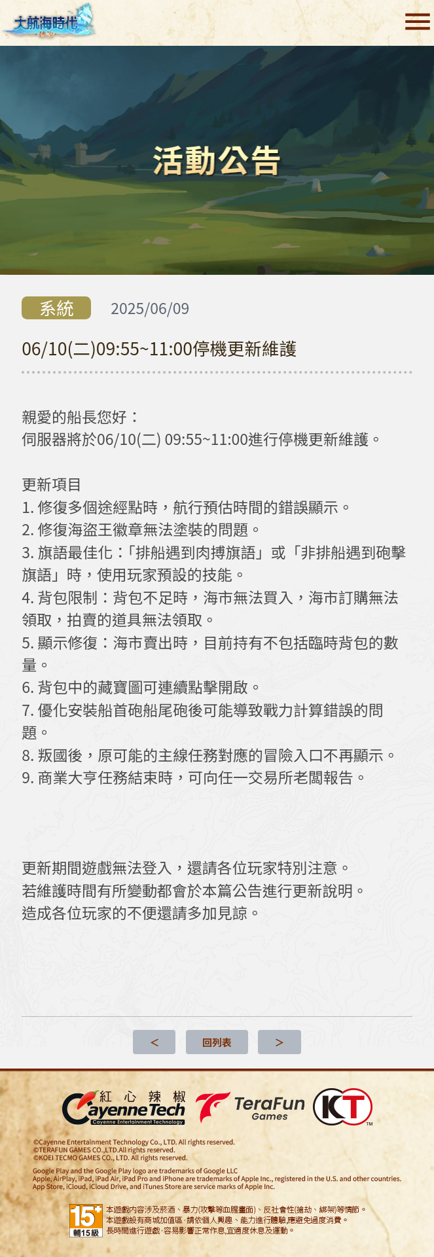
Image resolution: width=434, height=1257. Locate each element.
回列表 (217, 1042)
